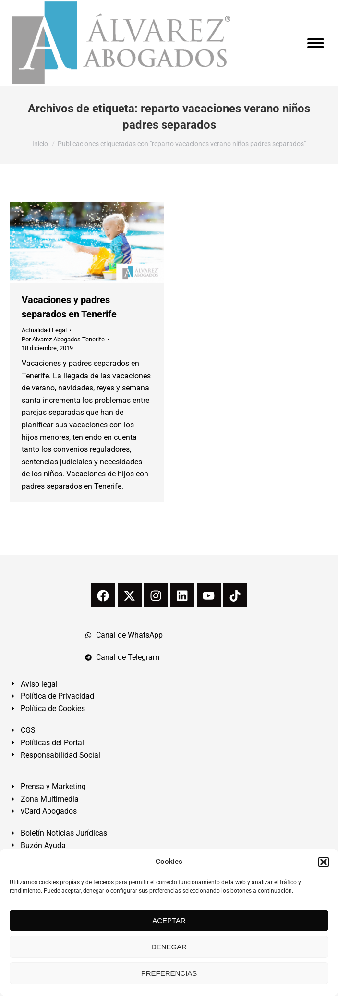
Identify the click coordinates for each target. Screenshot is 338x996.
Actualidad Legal (44, 330)
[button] (323, 862)
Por (63, 339)
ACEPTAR (169, 920)
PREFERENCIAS (169, 973)
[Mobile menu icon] (315, 43)
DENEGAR (169, 947)
